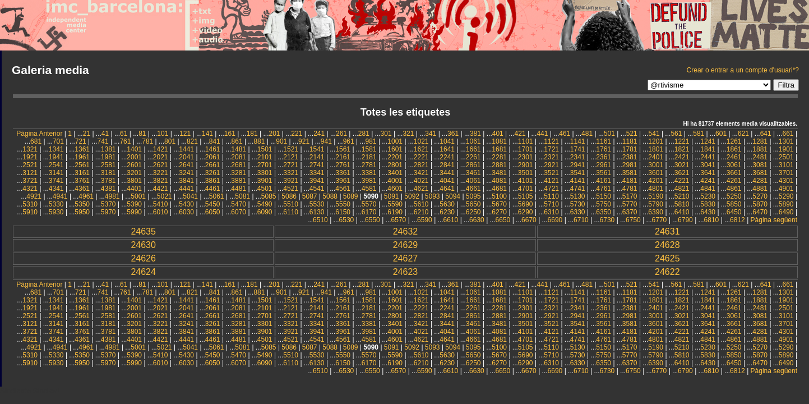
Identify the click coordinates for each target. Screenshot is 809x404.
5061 (216, 196)
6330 (577, 212)
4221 (682, 181)
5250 (734, 196)
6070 (238, 212)
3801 (134, 181)
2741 (317, 165)
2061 (212, 157)
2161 (342, 157)
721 (80, 141)
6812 (737, 220)
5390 (134, 204)
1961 (82, 157)
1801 (655, 149)
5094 (452, 196)
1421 (160, 149)
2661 (212, 165)
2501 (786, 157)
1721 (551, 149)
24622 (667, 272)
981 (371, 141)
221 (296, 133)
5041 (190, 196)
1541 (317, 149)
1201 (655, 141)
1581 (369, 149)
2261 (473, 157)
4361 (82, 188)
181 (252, 133)
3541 (577, 173)
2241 (447, 157)
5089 (350, 196)
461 (564, 133)
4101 (525, 181)
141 (207, 133)
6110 (290, 212)
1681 (499, 149)
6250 (473, 212)
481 (587, 133)
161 (229, 133)
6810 (711, 220)
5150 (603, 196)
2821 (421, 165)
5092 (411, 196)
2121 (290, 157)
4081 (499, 181)
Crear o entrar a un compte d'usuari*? (743, 70)
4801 (655, 188)
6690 (555, 220)
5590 (395, 204)
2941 (577, 165)
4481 (238, 188)
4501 (264, 188)
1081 (499, 141)
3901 (264, 181)
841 (214, 141)
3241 (186, 173)
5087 (309, 196)
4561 (342, 188)
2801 (395, 165)
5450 (212, 204)
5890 (786, 204)
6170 (369, 212)
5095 (473, 196)
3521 (551, 173)
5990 (134, 212)
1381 (108, 149)
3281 (238, 173)
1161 (603, 141)
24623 (405, 272)
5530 (317, 204)
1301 (786, 141)
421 (520, 133)
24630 (143, 245)
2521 (30, 165)
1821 (682, 149)
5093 (432, 196)
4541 (317, 188)
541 (654, 133)
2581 (108, 165)
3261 (212, 173)
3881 (238, 181)
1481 (238, 149)
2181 (369, 157)
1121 (551, 141)
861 (237, 141)
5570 (369, 204)
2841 (447, 165)
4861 (734, 188)
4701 (525, 188)
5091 (391, 196)
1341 (56, 149)
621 (743, 133)
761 (125, 141)
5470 (238, 204)
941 (326, 141)
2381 (629, 157)
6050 (212, 212)
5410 (160, 204)
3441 (447, 173)
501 (609, 133)
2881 (499, 165)
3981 (369, 181)
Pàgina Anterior (39, 133)
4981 (112, 196)
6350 (603, 212)
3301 (264, 173)
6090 (264, 212)
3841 (186, 181)
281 (363, 133)
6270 (499, 212)
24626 (143, 258)
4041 (447, 181)
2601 (134, 165)
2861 (473, 165)
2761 (342, 165)
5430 (186, 204)
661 (788, 133)
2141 (317, 157)
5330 (56, 204)
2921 (551, 165)
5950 (82, 212)
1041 (447, 141)
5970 (108, 212)
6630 (476, 220)
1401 (134, 149)
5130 (577, 196)
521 (631, 133)
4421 (160, 188)
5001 (138, 196)
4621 (421, 188)
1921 (30, 157)
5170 (629, 196)
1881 (760, 149)
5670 (499, 204)
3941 (317, 181)
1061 (473, 141)
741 (103, 141)
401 (497, 133)
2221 (421, 157)
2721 (290, 165)
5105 (525, 196)
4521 (290, 188)
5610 (421, 204)
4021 (421, 181)
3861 (212, 181)
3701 (786, 173)
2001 (134, 157)
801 (169, 141)
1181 (629, 141)
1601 (395, 149)
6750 (633, 220)
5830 (707, 204)
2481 (760, 157)
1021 (421, 141)
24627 (405, 258)
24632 (405, 231)
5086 (289, 196)
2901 (525, 165)
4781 (629, 188)
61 (123, 133)
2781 (369, 165)
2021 (160, 157)
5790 (655, 204)
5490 (264, 204)
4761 (603, 188)
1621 (421, 149)
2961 (603, 165)
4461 (212, 188)
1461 (212, 149)
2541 (56, 165)
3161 (82, 173)
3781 (108, 181)
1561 (342, 149)
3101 (786, 165)
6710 (581, 220)
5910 (30, 212)
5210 (682, 196)
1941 (56, 157)
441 (542, 133)
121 (185, 133)
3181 (108, 173)
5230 (707, 196)
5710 (551, 204)
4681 (499, 188)
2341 (577, 157)
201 (274, 133)
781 (147, 141)
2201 (395, 157)
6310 (551, 212)
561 (676, 133)
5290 (786, 196)
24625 (667, 258)
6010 (160, 212)
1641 (447, 149)
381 (475, 133)
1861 (734, 149)
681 (35, 141)
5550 (342, 204)
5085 (268, 196)
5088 (330, 196)
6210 (421, 212)
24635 (143, 231)
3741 (56, 181)
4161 (603, 181)
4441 (186, 188)
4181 (629, 181)
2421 (682, 157)
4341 (56, 188)
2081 (238, 157)
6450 (734, 212)
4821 (682, 188)
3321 (290, 173)
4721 (551, 188)
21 (86, 133)
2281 (499, 157)
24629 (405, 245)
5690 (525, 204)
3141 (56, 173)
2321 (551, 157)
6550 (372, 220)
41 (105, 133)
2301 (525, 157)
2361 (603, 157)
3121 (30, 173)
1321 (30, 149)
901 (281, 141)
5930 (56, 212)
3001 (655, 165)
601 (721, 133)
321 (408, 133)
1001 (395, 141)
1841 (707, 149)
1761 (603, 149)
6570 (398, 220)
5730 (577, 204)
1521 (290, 149)
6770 (659, 220)
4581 (369, 188)
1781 (629, 149)
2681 (238, 165)
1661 (473, 149)
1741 (577, 149)
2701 (264, 165)
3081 (760, 165)
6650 (503, 220)
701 (58, 141)
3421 (421, 173)
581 (698, 133)
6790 (685, 220)
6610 (451, 220)
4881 (760, 188)
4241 (707, 181)
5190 (655, 196)
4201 (655, 181)
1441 (186, 149)
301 (386, 133)
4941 (60, 196)
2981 (629, 165)
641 (765, 133)
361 (453, 133)
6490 (786, 212)
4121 (551, 181)
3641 (707, 173)
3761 (82, 181)
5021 (164, 196)
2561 (82, 165)
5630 (447, 204)
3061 (734, 165)
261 (341, 133)
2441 (707, 157)
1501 (264, 149)
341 (430, 133)
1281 (760, 141)
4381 (108, 188)
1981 (108, 157)
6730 (607, 220)
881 (259, 141)
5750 (603, 204)
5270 (760, 196)
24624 (143, 272)
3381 (369, 173)
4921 (33, 196)
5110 (551, 196)
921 (303, 141)
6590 (424, 220)
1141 (577, 141)
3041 (707, 165)
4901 (786, 188)
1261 (734, 141)
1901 (786, 149)
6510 (320, 220)
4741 (577, 188)
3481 (499, 173)
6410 (682, 212)
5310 (30, 204)
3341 (317, 173)
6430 (707, 212)
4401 (134, 188)
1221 (682, 141)
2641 (186, 165)
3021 (682, 165)
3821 (160, 181)
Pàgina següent (774, 220)
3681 (760, 173)
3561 (603, 173)
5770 (629, 204)
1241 (707, 141)
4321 (30, 188)
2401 (655, 157)
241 (319, 133)
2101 (264, 157)
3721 (30, 181)
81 (142, 133)
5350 (82, 204)
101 (162, 133)
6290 (525, 212)
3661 (734, 173)
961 (348, 141)
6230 (447, 212)
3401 (395, 173)
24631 (667, 231)
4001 (395, 181)
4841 (707, 188)
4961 (86, 196)
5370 (108, 204)
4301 (786, 181)
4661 (473, 188)
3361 (342, 173)
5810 (682, 204)
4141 (577, 181)
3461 (473, 173)
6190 (395, 212)
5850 (734, 204)
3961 (342, 181)
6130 (317, 212)
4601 (395, 188)
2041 (186, 157)
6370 (629, 212)
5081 (242, 196)
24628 (667, 245)
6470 (760, 212)
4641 (447, 188)
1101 (525, 141)
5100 (499, 196)
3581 (629, 173)
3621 (682, 173)
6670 (529, 220)
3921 (290, 181)
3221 (160, 173)
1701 (525, 149)
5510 (290, 204)
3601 (655, 173)
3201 (134, 173)
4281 (760, 181)
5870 (760, 204)
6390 (655, 212)
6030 (186, 212)
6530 (346, 220)
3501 (525, 173)
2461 (734, 157)
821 (192, 141)
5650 (473, 204)
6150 (342, 212)
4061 (473, 181)
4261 (734, 181)
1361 (82, 149)
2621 (160, 165)
